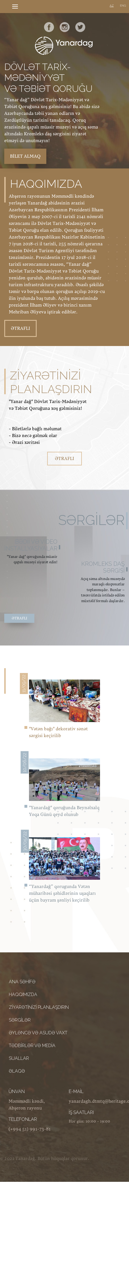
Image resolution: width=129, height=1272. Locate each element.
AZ (112, 5)
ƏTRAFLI (20, 328)
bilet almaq (25, 156)
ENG (123, 5)
